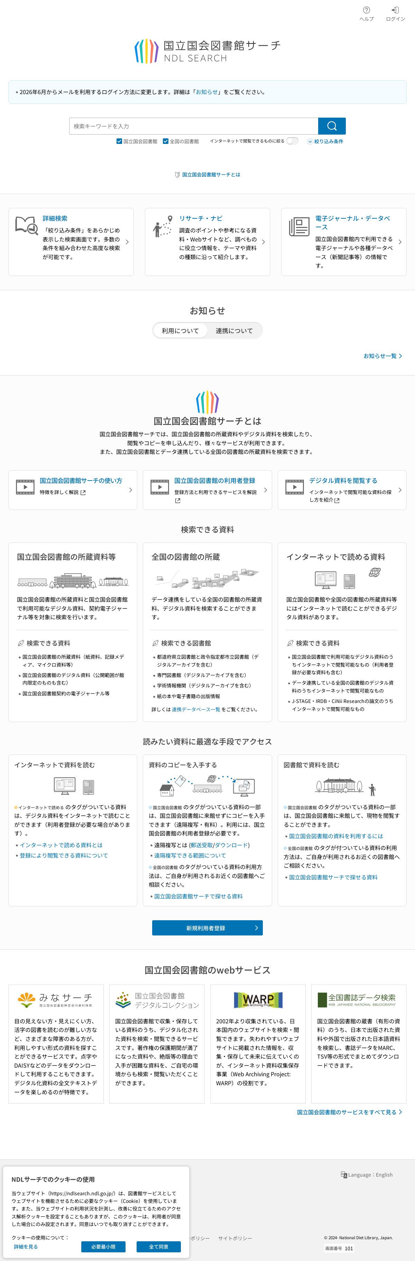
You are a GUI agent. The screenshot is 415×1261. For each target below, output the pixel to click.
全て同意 (158, 1246)
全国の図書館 (181, 141)
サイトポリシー (235, 1238)
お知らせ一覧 (384, 355)
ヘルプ (366, 13)
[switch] (292, 141)
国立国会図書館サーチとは (207, 174)
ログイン (395, 13)
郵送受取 (202, 845)
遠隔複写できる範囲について (190, 855)
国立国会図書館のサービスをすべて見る (351, 1112)
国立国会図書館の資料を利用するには (336, 836)
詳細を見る (26, 1246)
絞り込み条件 (325, 141)
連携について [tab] (234, 330)
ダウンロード (231, 845)
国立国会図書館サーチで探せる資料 (198, 896)
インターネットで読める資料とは (61, 845)
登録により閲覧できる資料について (64, 855)
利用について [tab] (180, 330)
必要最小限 (103, 1246)
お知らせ (207, 92)
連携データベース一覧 (196, 709)
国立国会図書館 (137, 141)
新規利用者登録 (223, 928)
